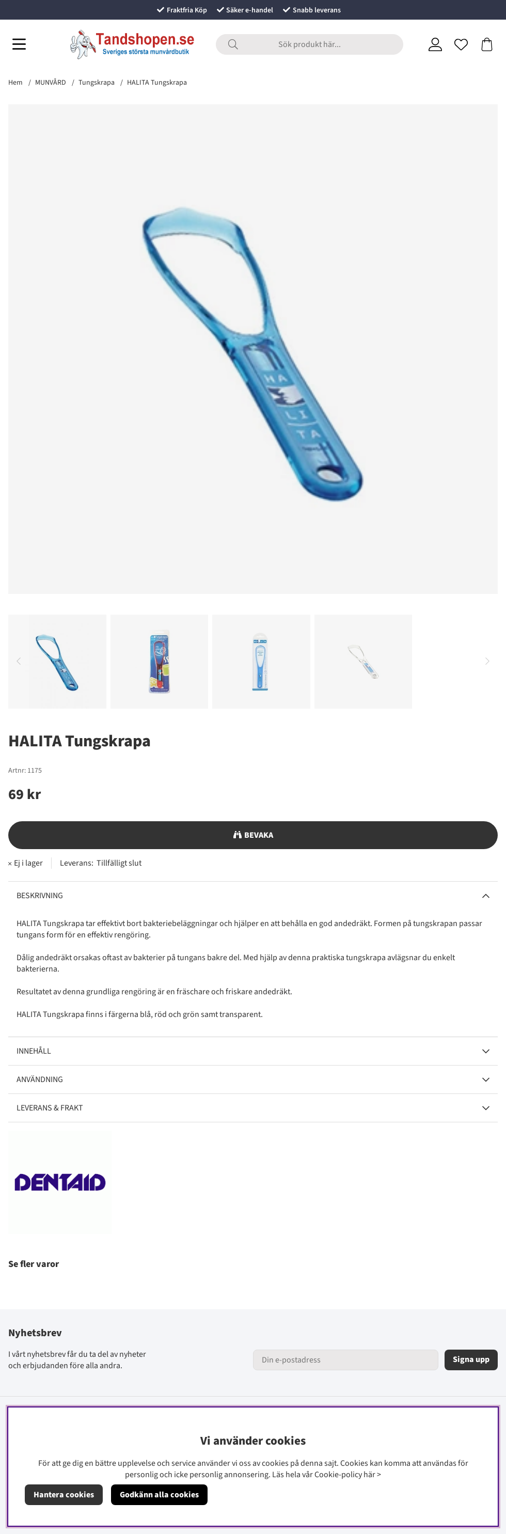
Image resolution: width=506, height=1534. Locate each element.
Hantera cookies (64, 1494)
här (369, 1474)
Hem (15, 82)
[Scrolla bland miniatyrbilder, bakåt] (18, 661)
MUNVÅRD (50, 82)
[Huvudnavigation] (19, 44)
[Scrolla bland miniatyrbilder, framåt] (487, 661)
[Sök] (309, 44)
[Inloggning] (435, 44)
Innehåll (34, 1051)
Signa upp (471, 1359)
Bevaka (258, 835)
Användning (40, 1079)
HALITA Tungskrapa (157, 82)
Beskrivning (40, 895)
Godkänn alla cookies (159, 1494)
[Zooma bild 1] (253, 349)
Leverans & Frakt (50, 1108)
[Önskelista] (461, 44)
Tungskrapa (96, 82)
